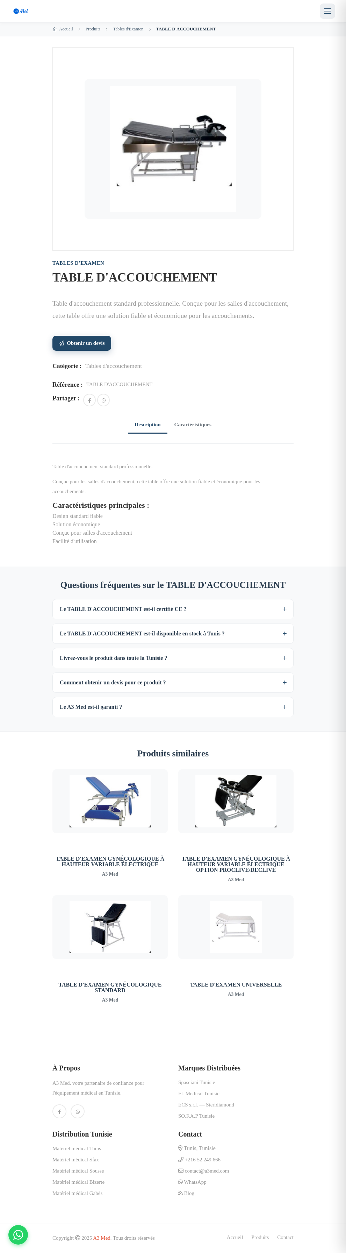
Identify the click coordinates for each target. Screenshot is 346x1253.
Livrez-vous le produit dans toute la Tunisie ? (113, 659)
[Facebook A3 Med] (59, 1113)
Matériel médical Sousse (78, 1172)
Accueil (62, 29)
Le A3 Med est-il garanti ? (91, 708)
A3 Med (101, 1239)
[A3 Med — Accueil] (21, 11)
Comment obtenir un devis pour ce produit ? (113, 684)
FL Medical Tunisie (198, 1095)
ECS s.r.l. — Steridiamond (206, 1106)
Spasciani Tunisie (196, 1084)
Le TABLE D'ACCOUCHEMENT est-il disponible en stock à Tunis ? (142, 635)
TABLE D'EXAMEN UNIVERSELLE (236, 986)
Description (145, 425)
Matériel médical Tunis (76, 1150)
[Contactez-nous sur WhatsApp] (18, 1235)
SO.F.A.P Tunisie (196, 1117)
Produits (93, 29)
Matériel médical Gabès (77, 1194)
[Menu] (327, 11)
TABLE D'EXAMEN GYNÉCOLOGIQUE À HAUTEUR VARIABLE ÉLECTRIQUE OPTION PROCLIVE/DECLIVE (236, 865)
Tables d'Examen (128, 29)
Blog (186, 1194)
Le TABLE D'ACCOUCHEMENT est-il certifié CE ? (123, 610)
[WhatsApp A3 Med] (78, 1113)
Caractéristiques (195, 425)
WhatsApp (192, 1183)
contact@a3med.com (203, 1172)
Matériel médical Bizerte (78, 1183)
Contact (285, 1238)
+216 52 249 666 (199, 1161)
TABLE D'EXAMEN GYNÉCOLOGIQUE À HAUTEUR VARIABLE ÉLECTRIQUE (110, 863)
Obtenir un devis (82, 343)
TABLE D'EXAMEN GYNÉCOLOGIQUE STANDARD (110, 989)
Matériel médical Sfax (75, 1161)
